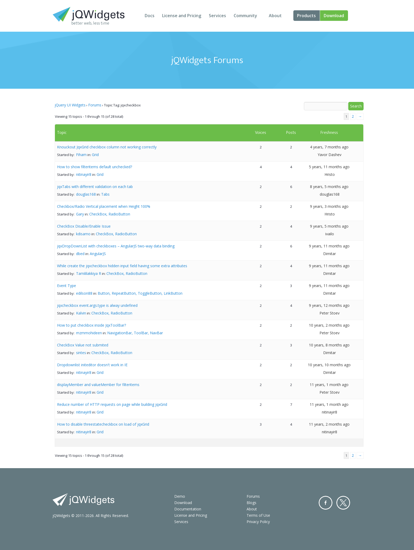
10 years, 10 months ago (329, 364)
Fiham (81, 154)
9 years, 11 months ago (329, 245)
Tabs (105, 194)
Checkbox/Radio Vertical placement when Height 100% (103, 206)
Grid (95, 154)
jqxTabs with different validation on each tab (95, 186)
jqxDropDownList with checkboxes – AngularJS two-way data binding (116, 245)
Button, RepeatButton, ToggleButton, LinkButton (140, 293)
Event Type (66, 285)
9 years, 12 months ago (329, 305)
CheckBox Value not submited (82, 344)
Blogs (251, 502)
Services (217, 15)
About (275, 15)
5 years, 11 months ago (329, 166)
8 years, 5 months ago (329, 186)
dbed (80, 253)
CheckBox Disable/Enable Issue (84, 226)
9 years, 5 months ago (329, 226)
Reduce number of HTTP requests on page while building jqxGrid (112, 404)
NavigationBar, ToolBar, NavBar (135, 332)
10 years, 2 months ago (329, 325)
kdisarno (83, 233)
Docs (149, 15)
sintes (81, 352)
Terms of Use (258, 515)
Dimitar (329, 253)
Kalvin (81, 313)
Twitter (343, 503)
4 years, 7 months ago (329, 146)
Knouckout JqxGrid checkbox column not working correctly (107, 146)
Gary (80, 214)
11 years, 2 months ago (329, 424)
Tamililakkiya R (88, 273)
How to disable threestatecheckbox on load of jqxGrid (103, 424)
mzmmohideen (89, 332)
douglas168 (86, 194)
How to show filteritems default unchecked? (94, 166)
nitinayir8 (83, 174)
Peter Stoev (329, 313)
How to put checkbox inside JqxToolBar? (91, 325)
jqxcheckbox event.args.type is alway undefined (97, 305)
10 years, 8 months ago (329, 344)
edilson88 (84, 293)
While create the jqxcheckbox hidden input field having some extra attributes (122, 265)
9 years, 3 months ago (329, 206)
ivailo (329, 233)
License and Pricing (181, 15)
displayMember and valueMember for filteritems (98, 384)
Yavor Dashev (329, 154)
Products (306, 15)
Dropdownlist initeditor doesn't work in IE (92, 364)
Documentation (187, 508)
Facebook (325, 503)
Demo (179, 496)
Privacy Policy (258, 521)
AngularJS (98, 253)
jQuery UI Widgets (70, 104)
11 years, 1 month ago (329, 384)
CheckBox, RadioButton (109, 214)
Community (245, 15)
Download (334, 15)
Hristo (329, 174)
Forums (94, 104)
